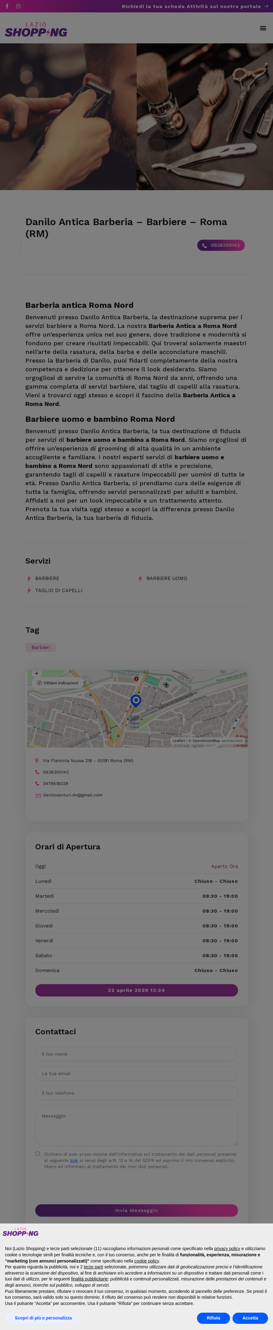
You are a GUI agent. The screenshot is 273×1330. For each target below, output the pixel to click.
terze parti (93, 1266)
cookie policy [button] (146, 1260)
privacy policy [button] (227, 1248)
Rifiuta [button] (213, 1317)
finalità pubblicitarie (89, 1278)
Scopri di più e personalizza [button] (43, 1317)
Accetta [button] (250, 1317)
